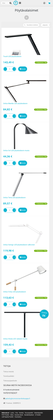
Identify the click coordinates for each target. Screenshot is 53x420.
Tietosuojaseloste (10, 381)
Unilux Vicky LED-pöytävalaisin (14, 292)
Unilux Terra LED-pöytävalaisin (14, 198)
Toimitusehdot (8, 376)
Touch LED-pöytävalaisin (12, 56)
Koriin (23, 69)
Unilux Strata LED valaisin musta (15, 339)
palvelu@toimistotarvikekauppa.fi (17, 399)
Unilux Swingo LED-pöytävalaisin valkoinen (19, 245)
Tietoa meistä (8, 372)
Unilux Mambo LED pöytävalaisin (15, 103)
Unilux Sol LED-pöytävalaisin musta (16, 151)
